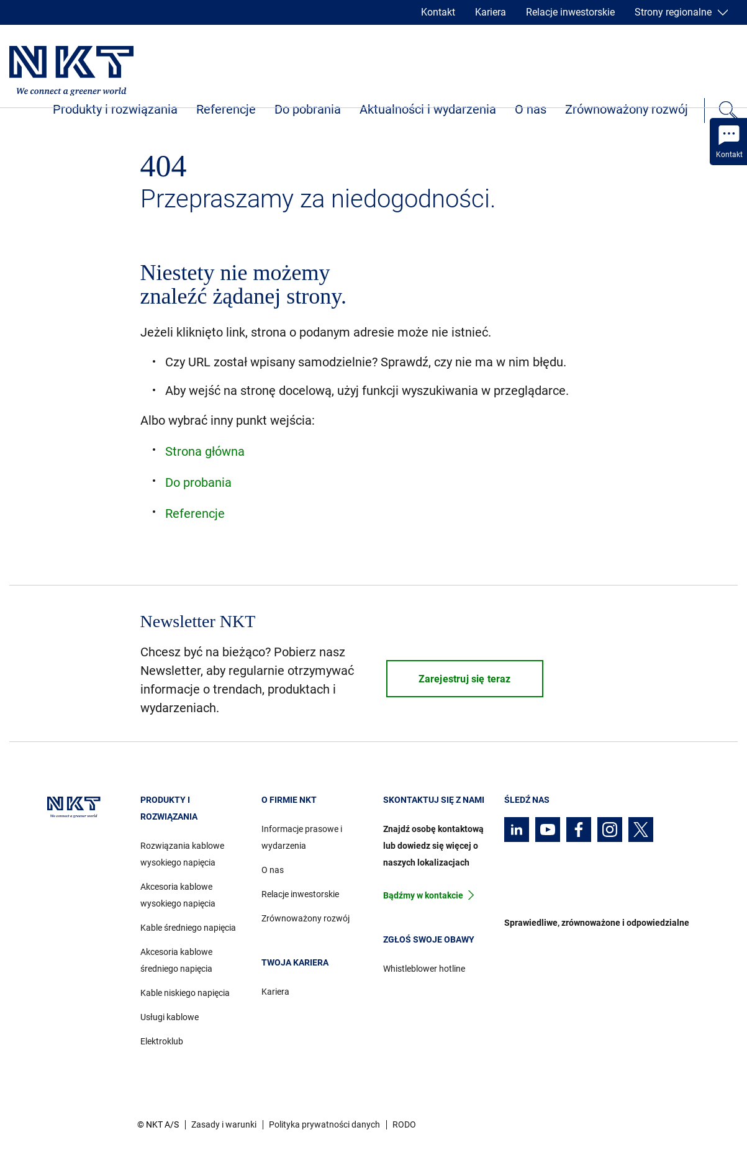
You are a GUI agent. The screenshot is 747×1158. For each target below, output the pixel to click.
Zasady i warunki (223, 1124)
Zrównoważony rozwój (626, 109)
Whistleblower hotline (424, 969)
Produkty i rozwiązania (115, 109)
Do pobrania (307, 109)
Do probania (198, 482)
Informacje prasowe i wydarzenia (301, 837)
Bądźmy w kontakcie (423, 895)
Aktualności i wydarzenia (428, 109)
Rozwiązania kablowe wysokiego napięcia (182, 854)
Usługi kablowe (169, 1017)
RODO (404, 1124)
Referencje (226, 109)
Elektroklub (161, 1041)
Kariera (490, 12)
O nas (530, 109)
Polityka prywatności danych (324, 1124)
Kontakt (438, 12)
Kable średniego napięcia (188, 928)
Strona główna (205, 451)
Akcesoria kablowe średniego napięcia (176, 960)
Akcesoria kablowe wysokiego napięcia (177, 895)
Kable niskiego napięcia (185, 993)
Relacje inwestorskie (570, 12)
